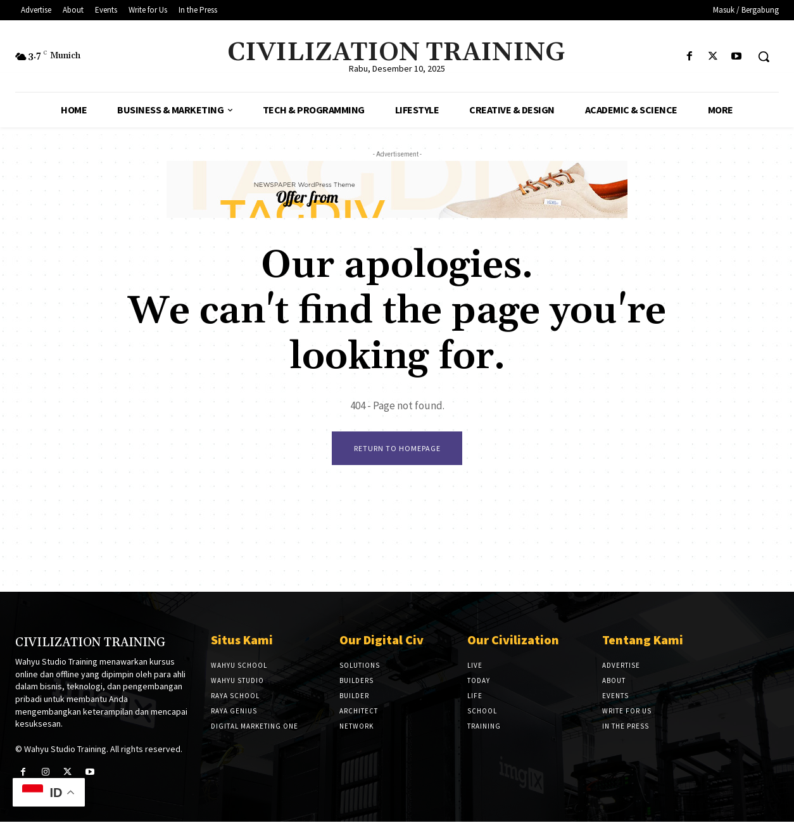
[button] (763, 56)
